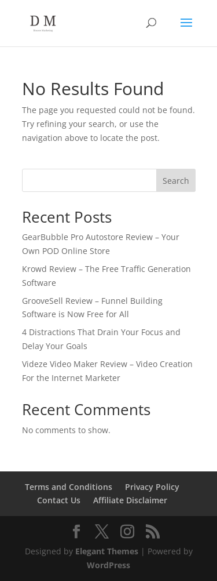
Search (176, 180)
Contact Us (58, 500)
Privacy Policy (152, 486)
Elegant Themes (106, 551)
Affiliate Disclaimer (130, 500)
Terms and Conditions (68, 486)
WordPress (108, 565)
